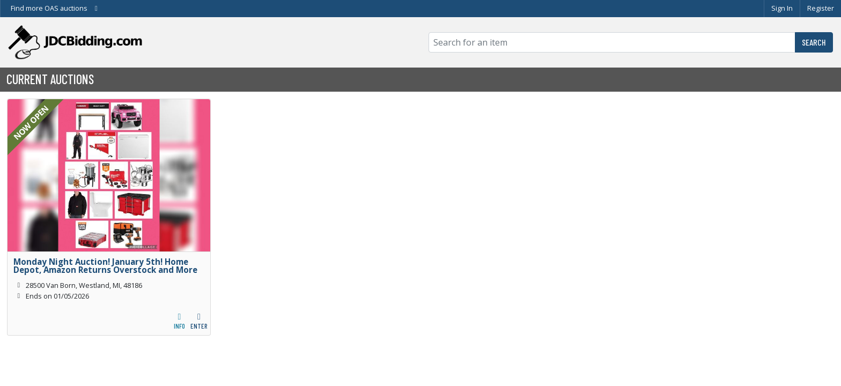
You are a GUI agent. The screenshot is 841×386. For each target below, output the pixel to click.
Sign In (782, 8)
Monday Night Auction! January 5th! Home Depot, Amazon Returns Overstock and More (105, 266)
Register (820, 8)
